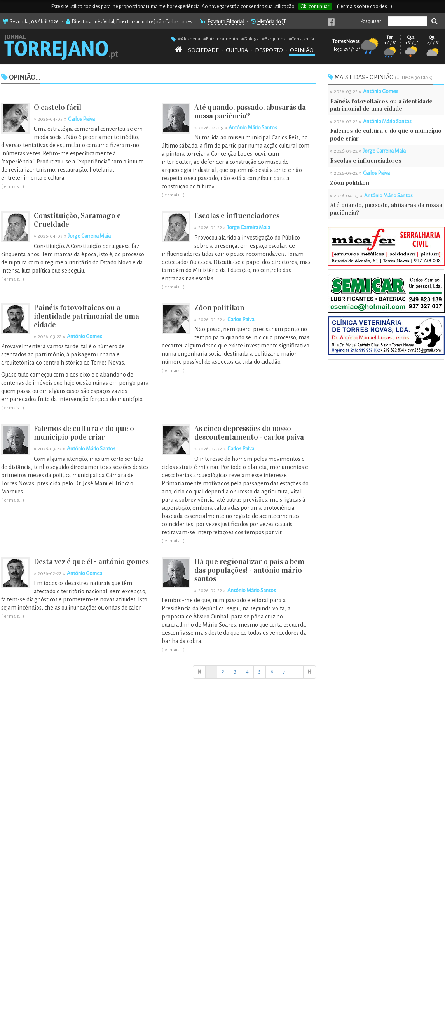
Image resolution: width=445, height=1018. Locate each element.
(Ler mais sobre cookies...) (364, 6)
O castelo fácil (57, 107)
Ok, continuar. (315, 6)
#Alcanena (189, 39)
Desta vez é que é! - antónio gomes (91, 561)
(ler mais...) (12, 186)
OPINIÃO (302, 50)
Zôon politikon (219, 307)
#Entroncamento (220, 39)
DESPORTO (269, 50)
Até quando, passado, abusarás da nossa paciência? (250, 111)
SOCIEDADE (203, 50)
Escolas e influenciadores (236, 215)
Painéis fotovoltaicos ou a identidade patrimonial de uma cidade (86, 316)
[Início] (199, 672)
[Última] (309, 672)
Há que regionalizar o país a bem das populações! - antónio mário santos (249, 570)
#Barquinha (274, 39)
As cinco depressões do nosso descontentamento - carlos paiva (249, 432)
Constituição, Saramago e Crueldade (77, 220)
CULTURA (237, 50)
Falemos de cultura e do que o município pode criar (84, 432)
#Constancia (301, 39)
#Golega (250, 39)
